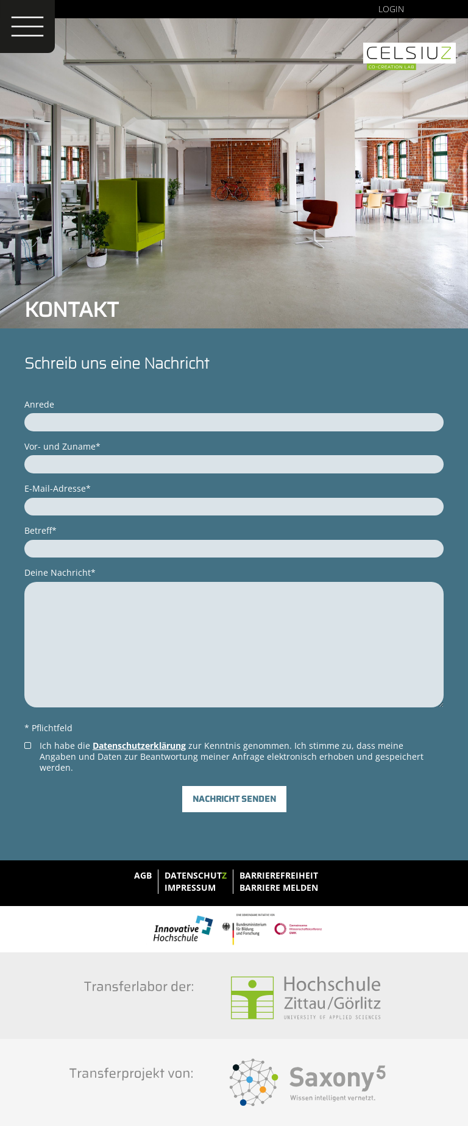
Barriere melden (278, 887)
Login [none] (391, 9)
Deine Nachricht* (60, 572)
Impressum (190, 887)
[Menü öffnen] (27, 26)
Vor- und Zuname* (62, 446)
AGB (143, 875)
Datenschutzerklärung (139, 745)
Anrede (39, 404)
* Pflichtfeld (48, 728)
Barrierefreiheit (278, 875)
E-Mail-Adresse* (57, 488)
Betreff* (40, 530)
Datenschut (196, 875)
